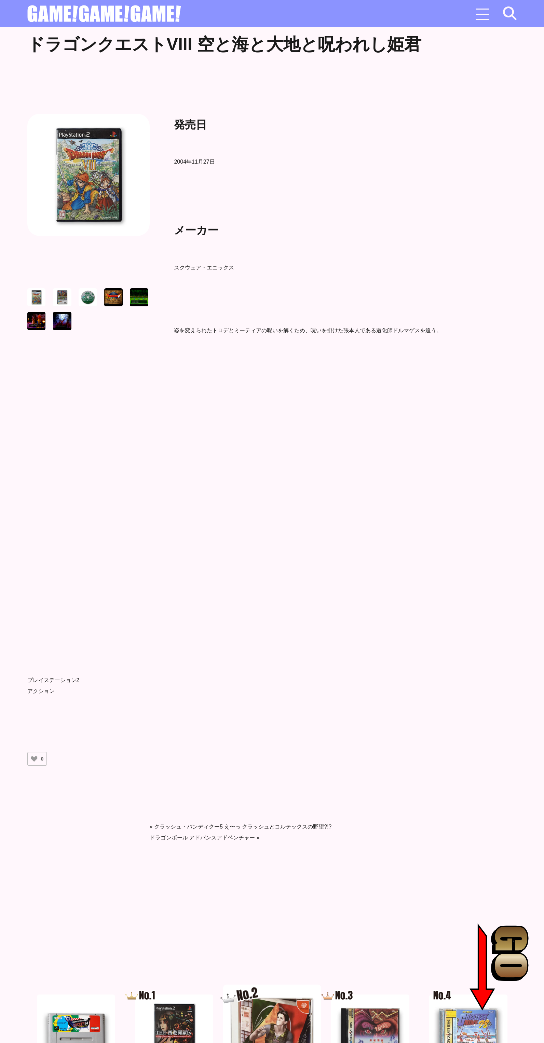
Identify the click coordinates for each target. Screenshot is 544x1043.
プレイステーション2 (53, 680)
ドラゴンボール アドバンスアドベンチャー (202, 837)
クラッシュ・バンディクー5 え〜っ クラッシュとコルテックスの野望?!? (243, 827)
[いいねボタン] (34, 759)
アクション (41, 691)
